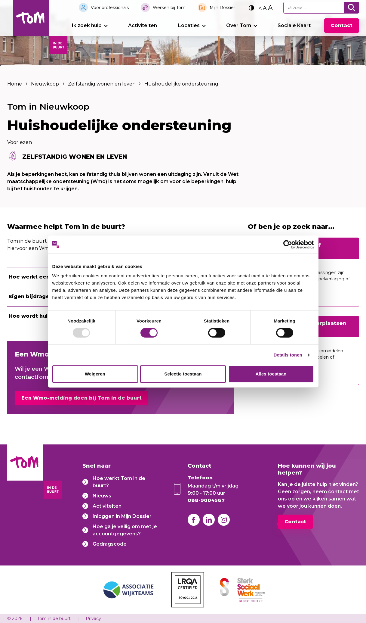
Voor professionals (110, 7)
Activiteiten (142, 25)
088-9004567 (206, 500)
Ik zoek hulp (87, 25)
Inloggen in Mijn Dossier (122, 516)
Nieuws (102, 495)
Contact (341, 25)
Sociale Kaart (294, 25)
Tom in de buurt (54, 618)
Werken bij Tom (169, 7)
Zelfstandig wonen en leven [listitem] (101, 84)
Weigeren (95, 373)
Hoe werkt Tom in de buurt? (119, 481)
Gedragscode (110, 544)
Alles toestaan (270, 373)
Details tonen (288, 354)
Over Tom (238, 25)
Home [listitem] (15, 84)
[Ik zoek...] (313, 8)
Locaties (189, 25)
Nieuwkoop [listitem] (45, 84)
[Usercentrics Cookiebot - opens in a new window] (287, 244)
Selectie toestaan (182, 373)
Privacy (93, 618)
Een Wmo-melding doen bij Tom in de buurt (81, 398)
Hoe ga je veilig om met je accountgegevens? (125, 529)
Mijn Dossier (222, 7)
